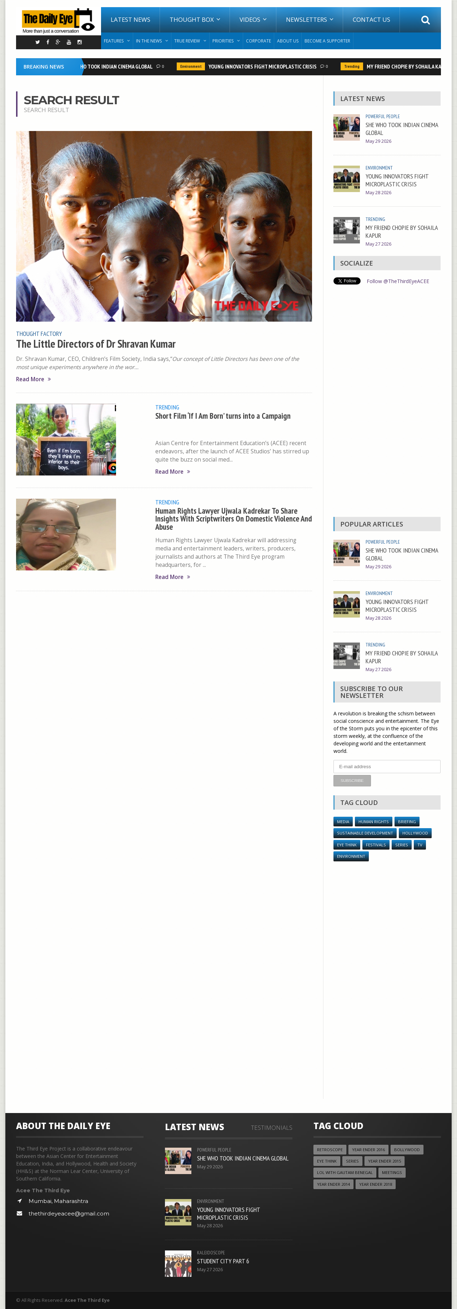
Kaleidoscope (211, 1252)
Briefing (407, 821)
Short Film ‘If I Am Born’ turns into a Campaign (223, 416)
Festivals (376, 844)
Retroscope (330, 1149)
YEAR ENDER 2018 (375, 1184)
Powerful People (383, 116)
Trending (353, 66)
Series (401, 844)
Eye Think (347, 844)
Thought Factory (39, 333)
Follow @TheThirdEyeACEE (398, 281)
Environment (192, 66)
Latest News (130, 19)
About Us (287, 41)
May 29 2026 (378, 141)
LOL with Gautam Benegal (345, 1172)
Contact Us (371, 19)
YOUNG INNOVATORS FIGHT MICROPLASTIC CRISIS (264, 66)
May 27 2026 (378, 244)
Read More (33, 379)
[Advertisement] (387, 403)
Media (343, 821)
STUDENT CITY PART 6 (223, 1261)
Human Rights (373, 821)
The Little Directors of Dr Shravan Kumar (96, 344)
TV (419, 844)
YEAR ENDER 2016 (368, 1149)
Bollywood (407, 1149)
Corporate (258, 41)
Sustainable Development (365, 833)
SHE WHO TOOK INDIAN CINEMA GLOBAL (111, 66)
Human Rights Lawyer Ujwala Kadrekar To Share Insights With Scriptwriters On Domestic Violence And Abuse (233, 518)
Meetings (392, 1172)
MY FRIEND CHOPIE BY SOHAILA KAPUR (410, 66)
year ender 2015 (384, 1161)
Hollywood (415, 833)
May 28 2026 (378, 193)
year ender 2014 (333, 1184)
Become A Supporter (327, 41)
